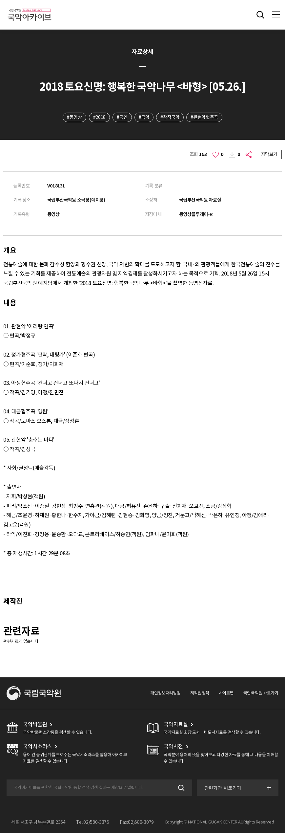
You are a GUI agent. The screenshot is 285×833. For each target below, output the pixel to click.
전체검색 (260, 15)
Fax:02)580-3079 (137, 822)
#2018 (99, 117)
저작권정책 (199, 693)
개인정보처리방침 (165, 693)
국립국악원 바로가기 (260, 693)
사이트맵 (226, 693)
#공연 (122, 117)
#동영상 (74, 117)
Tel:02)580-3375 (92, 822)
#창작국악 (169, 117)
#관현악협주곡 (204, 117)
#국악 (144, 117)
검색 (180, 787)
